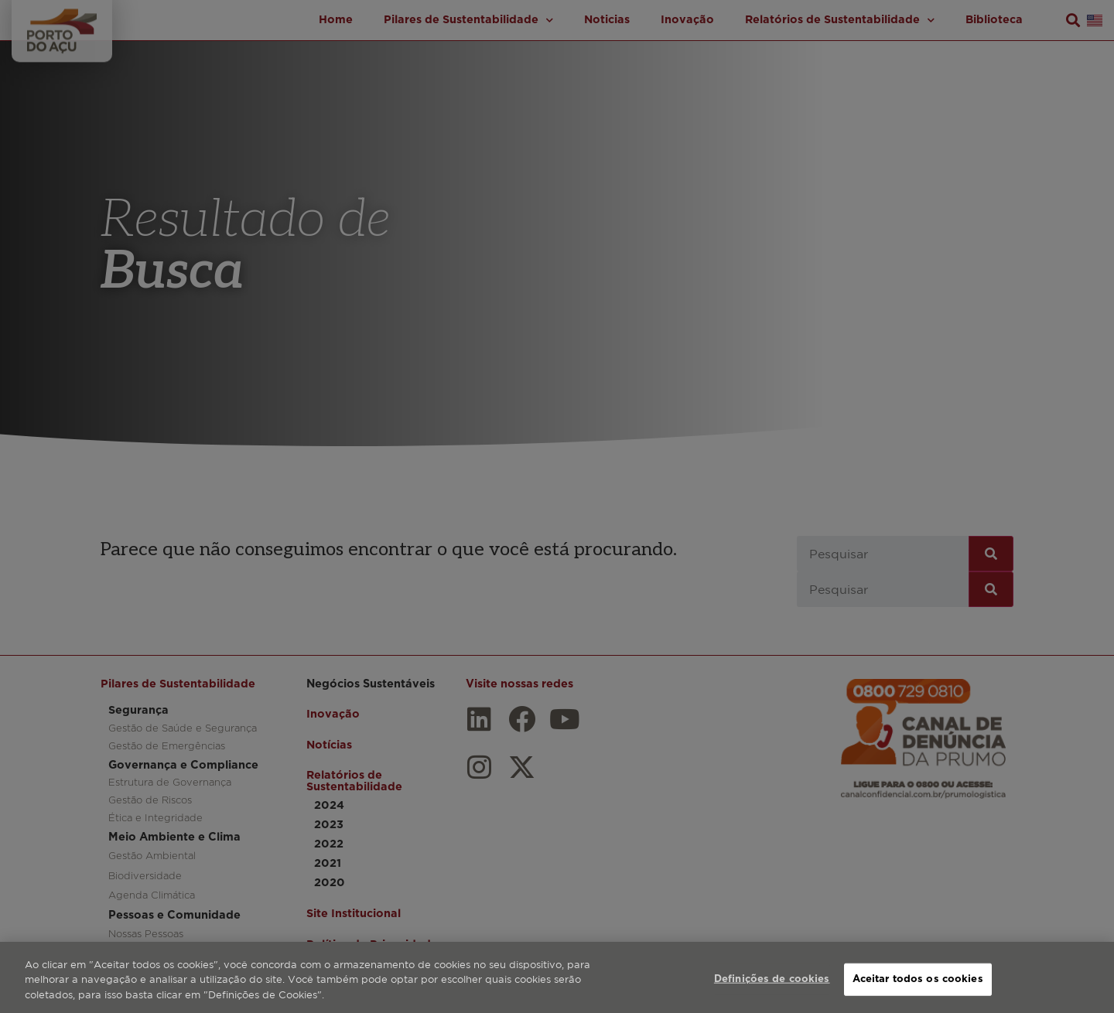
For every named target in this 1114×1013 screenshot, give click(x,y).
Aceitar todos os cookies (918, 995)
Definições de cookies (772, 995)
